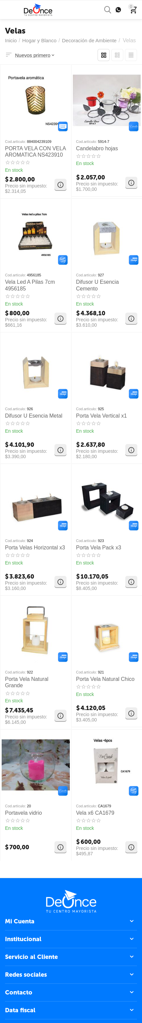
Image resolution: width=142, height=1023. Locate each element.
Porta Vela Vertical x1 (101, 416)
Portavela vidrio (23, 813)
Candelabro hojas (97, 148)
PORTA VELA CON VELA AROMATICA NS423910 (35, 152)
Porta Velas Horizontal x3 (35, 547)
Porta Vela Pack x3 (98, 547)
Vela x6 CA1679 (95, 813)
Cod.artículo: (15, 142)
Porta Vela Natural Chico (105, 679)
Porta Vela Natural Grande (26, 682)
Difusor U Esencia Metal (33, 416)
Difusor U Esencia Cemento (97, 285)
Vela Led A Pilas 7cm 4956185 (30, 285)
